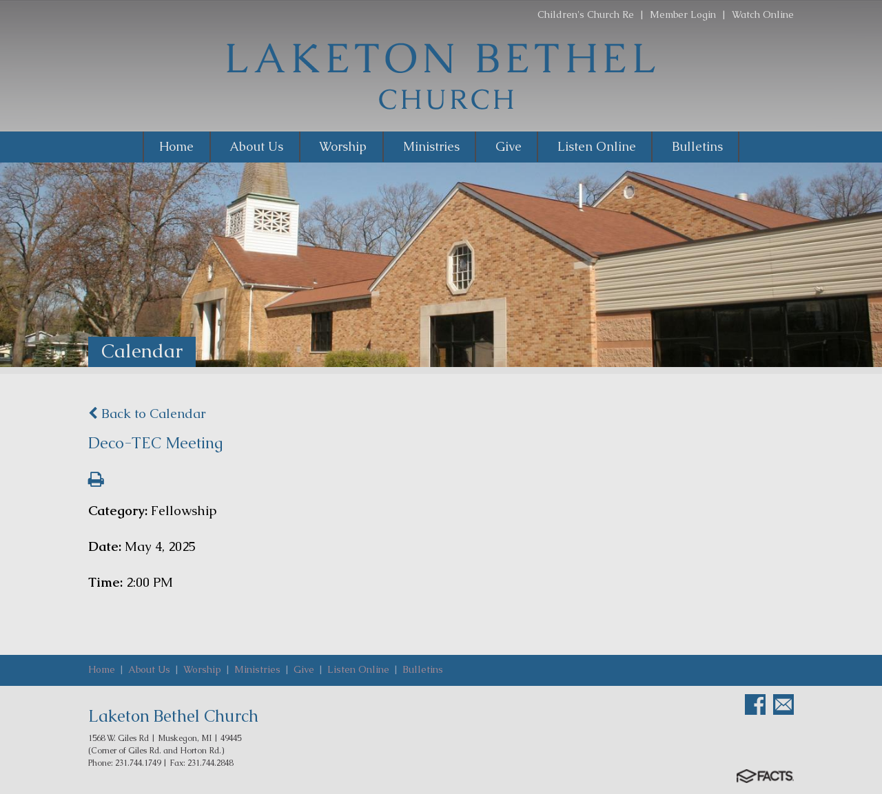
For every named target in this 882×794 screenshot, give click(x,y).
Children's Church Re (585, 14)
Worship (202, 669)
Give (304, 669)
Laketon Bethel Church (173, 716)
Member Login (683, 14)
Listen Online (358, 669)
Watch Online (763, 14)
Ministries (257, 669)
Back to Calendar (147, 413)
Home (101, 669)
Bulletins (422, 669)
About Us (149, 669)
